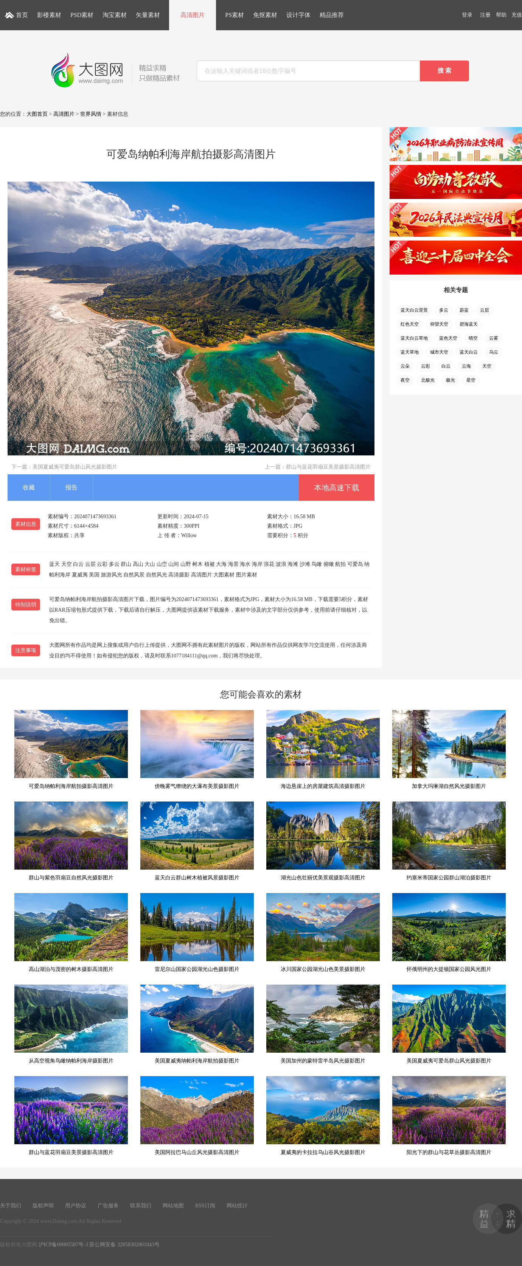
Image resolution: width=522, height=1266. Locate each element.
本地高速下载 (336, 487)
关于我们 (10, 1206)
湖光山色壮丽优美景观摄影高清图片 (323, 841)
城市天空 (439, 352)
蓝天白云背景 (414, 310)
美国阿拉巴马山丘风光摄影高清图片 (197, 1115)
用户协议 (75, 1206)
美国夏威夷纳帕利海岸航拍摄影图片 (197, 1024)
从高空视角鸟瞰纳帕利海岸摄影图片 (71, 1024)
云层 (484, 310)
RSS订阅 (205, 1206)
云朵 (405, 366)
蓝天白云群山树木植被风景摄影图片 (197, 841)
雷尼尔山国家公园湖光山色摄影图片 (197, 932)
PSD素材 (81, 15)
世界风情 (90, 114)
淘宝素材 (115, 15)
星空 (470, 380)
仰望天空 (439, 324)
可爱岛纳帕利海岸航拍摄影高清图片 (71, 749)
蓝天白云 (469, 352)
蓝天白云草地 (414, 338)
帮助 (501, 15)
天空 (486, 366)
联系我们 (140, 1206)
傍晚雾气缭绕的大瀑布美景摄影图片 (197, 749)
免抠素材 (265, 15)
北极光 (428, 380)
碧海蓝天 (469, 324)
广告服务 (108, 1206)
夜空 (405, 380)
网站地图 (173, 1206)
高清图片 (192, 15)
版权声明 (43, 1206)
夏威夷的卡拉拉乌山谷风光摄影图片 (323, 1115)
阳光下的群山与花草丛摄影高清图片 (449, 1115)
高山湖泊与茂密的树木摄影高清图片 (71, 932)
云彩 (425, 366)
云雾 (493, 338)
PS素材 (234, 15)
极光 (450, 380)
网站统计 (237, 1206)
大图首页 (37, 114)
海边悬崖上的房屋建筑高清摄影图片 (323, 749)
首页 (22, 15)
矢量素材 (148, 15)
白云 (446, 366)
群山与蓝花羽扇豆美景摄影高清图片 (328, 467)
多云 (443, 310)
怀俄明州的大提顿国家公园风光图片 (449, 932)
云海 (466, 366)
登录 (467, 15)
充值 (516, 15)
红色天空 (410, 324)
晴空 (473, 338)
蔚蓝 (464, 310)
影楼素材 (49, 15)
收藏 (29, 487)
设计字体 (298, 15)
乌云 (493, 352)
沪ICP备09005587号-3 (63, 1244)
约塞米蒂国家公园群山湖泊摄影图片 (449, 841)
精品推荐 (332, 15)
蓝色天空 (448, 338)
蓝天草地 (410, 352)
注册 (485, 15)
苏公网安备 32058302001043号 (124, 1244)
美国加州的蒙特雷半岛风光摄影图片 (323, 1024)
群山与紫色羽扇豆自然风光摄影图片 (71, 841)
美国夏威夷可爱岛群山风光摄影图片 (75, 467)
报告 (71, 487)
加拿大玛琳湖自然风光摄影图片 (449, 749)
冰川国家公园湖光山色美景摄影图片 (323, 932)
